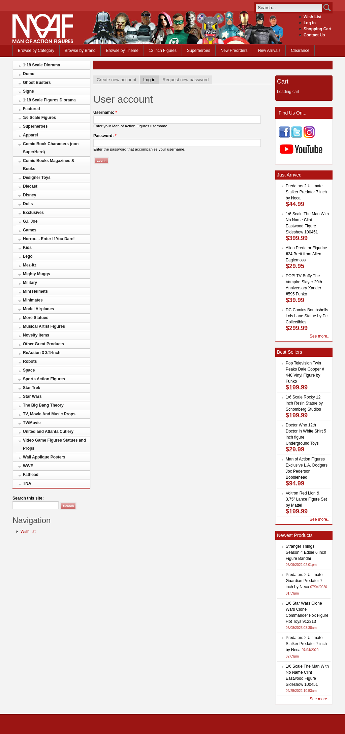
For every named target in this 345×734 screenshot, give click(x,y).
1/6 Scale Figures (39, 117)
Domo (28, 73)
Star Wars (32, 396)
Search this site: (28, 498)
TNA (27, 483)
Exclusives (33, 212)
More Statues (35, 317)
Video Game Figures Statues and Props (54, 444)
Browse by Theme (122, 50)
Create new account (116, 79)
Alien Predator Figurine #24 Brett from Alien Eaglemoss (306, 254)
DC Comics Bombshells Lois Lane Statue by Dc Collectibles (307, 316)
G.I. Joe (30, 221)
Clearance (300, 50)
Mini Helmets (35, 291)
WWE (28, 466)
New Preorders (234, 50)
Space (29, 370)
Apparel (30, 135)
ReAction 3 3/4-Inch (41, 352)
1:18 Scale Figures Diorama (49, 100)
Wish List (312, 16)
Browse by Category (36, 50)
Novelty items (36, 335)
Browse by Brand (80, 50)
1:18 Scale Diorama (41, 65)
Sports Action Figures (44, 379)
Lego (28, 256)
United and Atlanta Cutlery (48, 431)
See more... (320, 336)
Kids (27, 247)
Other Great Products (43, 344)
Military (30, 282)
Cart (282, 81)
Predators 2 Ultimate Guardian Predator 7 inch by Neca (304, 580)
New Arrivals (269, 50)
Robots (30, 361)
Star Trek (31, 387)
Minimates (33, 300)
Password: (105, 135)
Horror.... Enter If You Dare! (49, 238)
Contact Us (314, 35)
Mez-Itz (29, 265)
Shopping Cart (318, 29)
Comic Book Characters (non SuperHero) (51, 147)
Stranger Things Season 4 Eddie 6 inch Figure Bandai (306, 552)
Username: (105, 112)
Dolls (28, 203)
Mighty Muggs (36, 274)
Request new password (185, 79)
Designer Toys (37, 177)
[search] (289, 7)
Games (29, 230)
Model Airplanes (38, 309)
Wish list (28, 531)
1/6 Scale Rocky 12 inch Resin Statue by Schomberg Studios (304, 403)
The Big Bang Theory (43, 405)
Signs (28, 91)
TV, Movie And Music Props (49, 414)
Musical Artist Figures (44, 326)
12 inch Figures (163, 50)
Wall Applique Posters (44, 457)
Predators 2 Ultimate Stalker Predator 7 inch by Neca (306, 192)
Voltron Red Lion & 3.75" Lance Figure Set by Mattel (306, 499)
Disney (29, 195)
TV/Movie (32, 422)
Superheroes (198, 50)
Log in (310, 23)
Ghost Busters (37, 82)
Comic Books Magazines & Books (48, 164)
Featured (31, 108)
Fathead (30, 474)
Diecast (30, 186)
